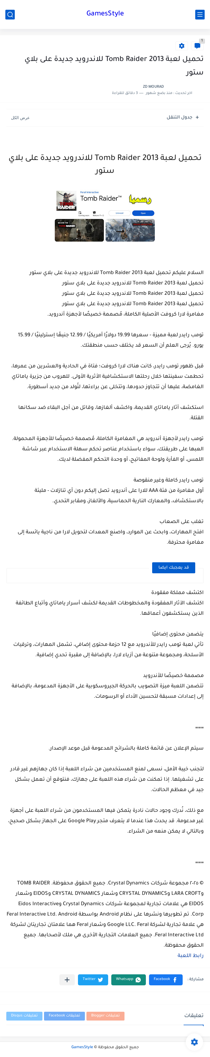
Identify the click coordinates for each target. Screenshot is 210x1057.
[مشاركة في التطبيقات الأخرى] (67, 979)
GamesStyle (105, 14)
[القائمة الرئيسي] (200, 14)
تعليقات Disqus (24, 1016)
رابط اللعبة (191, 956)
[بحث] (10, 14)
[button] (166, 979)
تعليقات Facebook (64, 1016)
